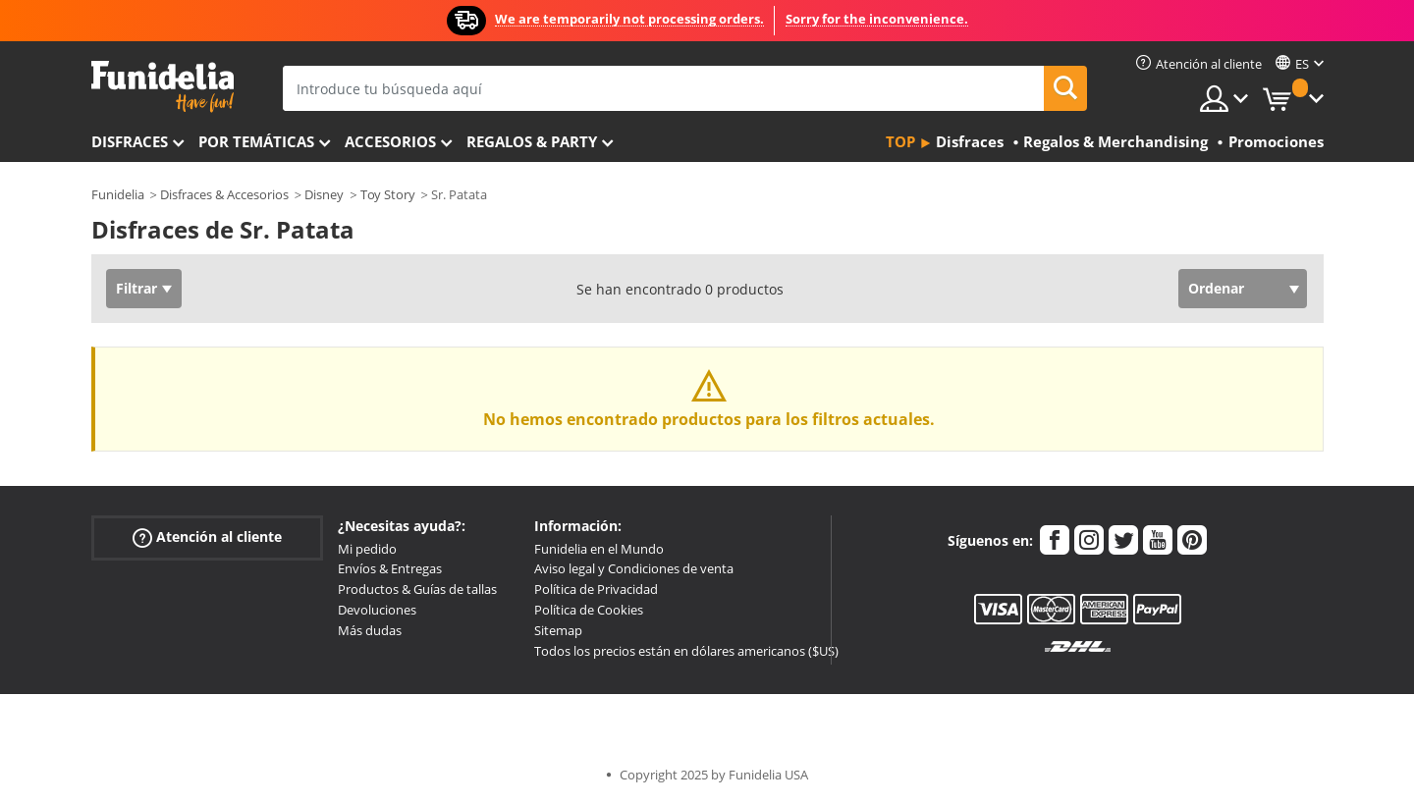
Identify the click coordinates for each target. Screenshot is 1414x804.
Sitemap (558, 630)
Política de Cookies (588, 609)
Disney (324, 194)
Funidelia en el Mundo (599, 549)
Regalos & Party (531, 141)
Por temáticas (256, 141)
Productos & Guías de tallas (417, 589)
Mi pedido (367, 549)
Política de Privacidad (596, 589)
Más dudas (370, 630)
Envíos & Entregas (390, 568)
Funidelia (117, 194)
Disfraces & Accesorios (224, 194)
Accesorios (390, 141)
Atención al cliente (207, 536)
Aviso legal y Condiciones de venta (634, 568)
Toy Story (387, 194)
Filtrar (136, 288)
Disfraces (129, 141)
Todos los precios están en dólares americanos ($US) (686, 651)
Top (900, 141)
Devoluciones (377, 609)
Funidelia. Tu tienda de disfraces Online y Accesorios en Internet (162, 87)
